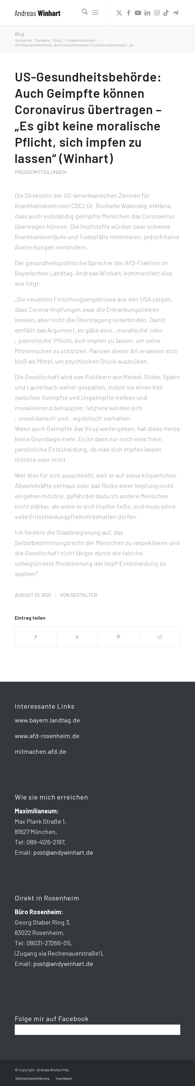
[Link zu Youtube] (138, 13)
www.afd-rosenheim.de (47, 735)
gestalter (84, 595)
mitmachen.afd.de (40, 751)
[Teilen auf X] (76, 637)
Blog (19, 34)
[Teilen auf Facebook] (35, 637)
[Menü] (95, 12)
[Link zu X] (119, 13)
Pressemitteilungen (40, 172)
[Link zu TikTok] (166, 13)
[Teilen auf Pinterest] (118, 637)
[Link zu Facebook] (128, 13)
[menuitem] (82, 12)
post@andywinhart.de (63, 852)
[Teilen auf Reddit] (159, 637)
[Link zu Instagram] (156, 13)
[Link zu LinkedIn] (147, 13)
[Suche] (82, 12)
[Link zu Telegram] (175, 13)
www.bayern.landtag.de (47, 720)
